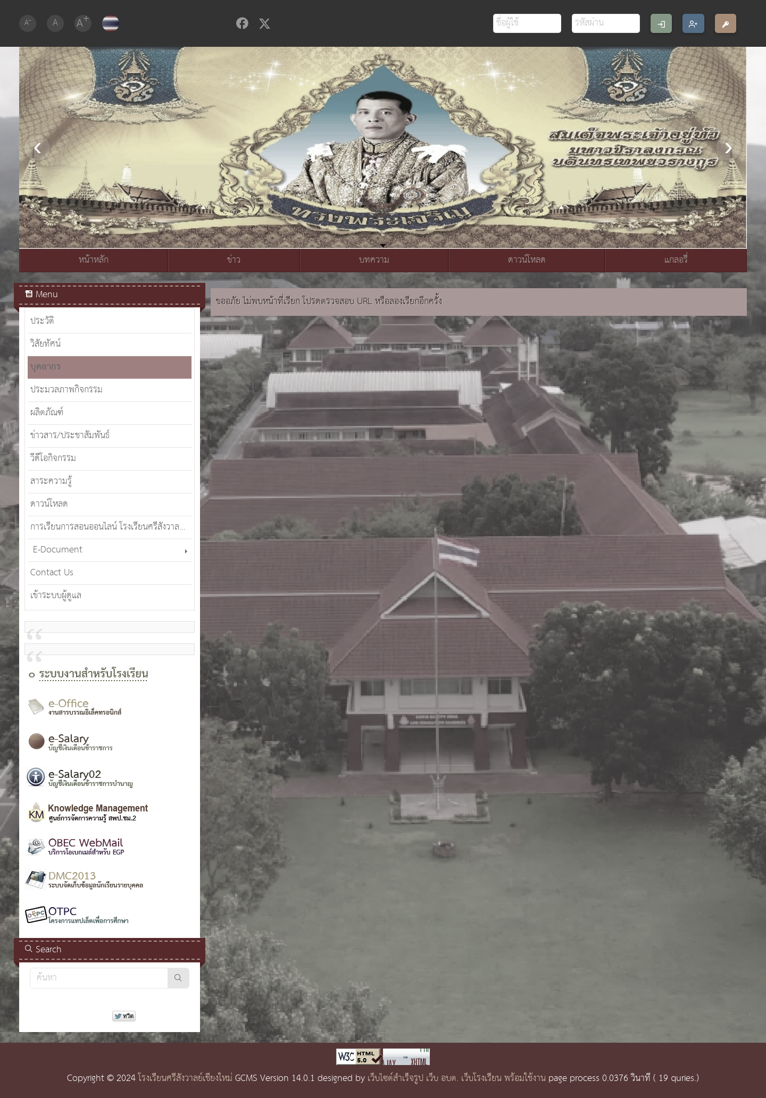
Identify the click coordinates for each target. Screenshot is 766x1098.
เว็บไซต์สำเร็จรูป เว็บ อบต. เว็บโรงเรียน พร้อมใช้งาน (457, 1078)
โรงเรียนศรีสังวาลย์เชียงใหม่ (185, 1078)
